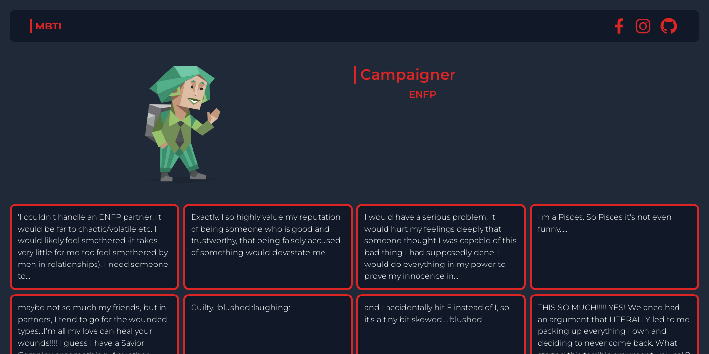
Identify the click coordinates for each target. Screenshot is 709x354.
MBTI (48, 26)
